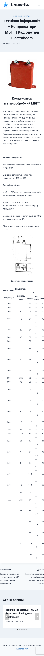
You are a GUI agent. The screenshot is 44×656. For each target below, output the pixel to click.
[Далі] (37, 616)
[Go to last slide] (7, 616)
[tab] (17, 629)
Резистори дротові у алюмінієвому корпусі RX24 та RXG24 (34, 576)
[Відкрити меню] (39, 5)
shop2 (8, 43)
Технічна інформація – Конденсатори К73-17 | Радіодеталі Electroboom (10, 576)
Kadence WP (22, 649)
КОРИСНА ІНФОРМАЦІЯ (22, 16)
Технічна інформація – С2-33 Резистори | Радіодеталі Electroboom (22, 613)
